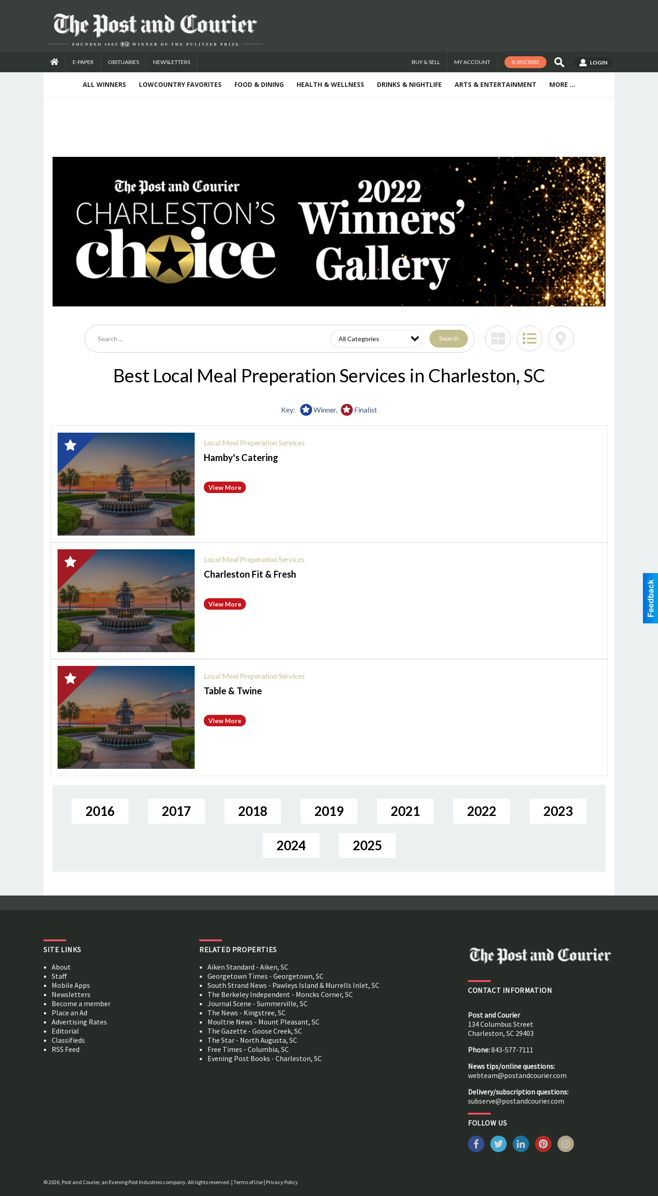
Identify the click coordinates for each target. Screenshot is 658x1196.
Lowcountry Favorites (180, 84)
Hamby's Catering (241, 457)
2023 (558, 811)
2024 (291, 845)
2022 (481, 811)
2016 (100, 811)
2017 (176, 811)
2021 (405, 811)
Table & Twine (233, 690)
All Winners (104, 84)
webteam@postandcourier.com (517, 1075)
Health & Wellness (330, 84)
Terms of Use (248, 1182)
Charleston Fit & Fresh (250, 574)
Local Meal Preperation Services (254, 442)
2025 (367, 845)
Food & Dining (259, 84)
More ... (562, 84)
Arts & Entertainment (495, 84)
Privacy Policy (282, 1182)
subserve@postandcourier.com (516, 1100)
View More (224, 487)
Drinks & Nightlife (409, 84)
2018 (252, 811)
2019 (329, 811)
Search (449, 338)
